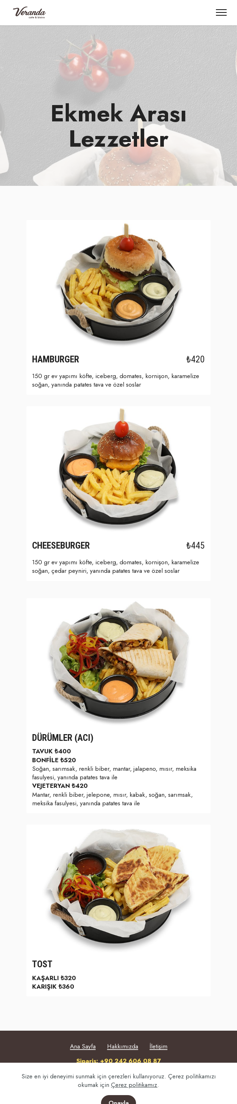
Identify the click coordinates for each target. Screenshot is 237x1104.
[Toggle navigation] (221, 12)
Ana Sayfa (83, 1057)
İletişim (158, 1057)
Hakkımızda (122, 1057)
